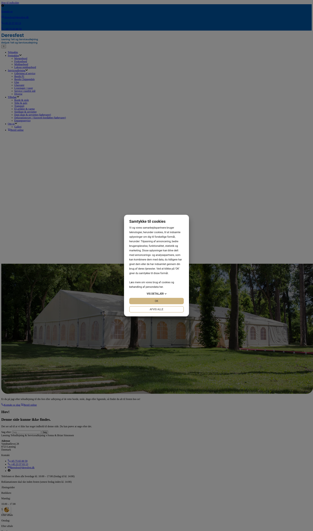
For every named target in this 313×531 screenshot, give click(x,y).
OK (156, 301)
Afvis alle (156, 309)
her (161, 286)
